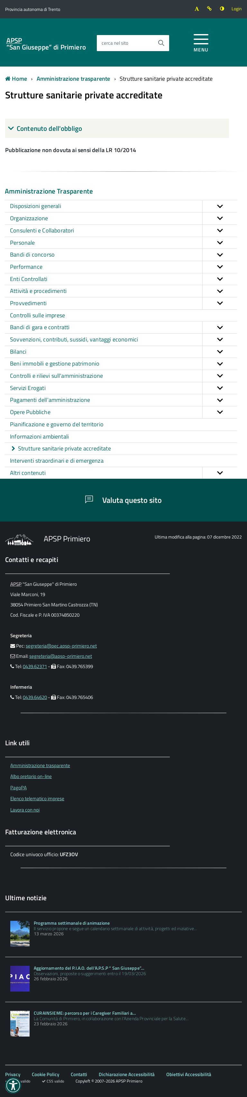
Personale (123, 243)
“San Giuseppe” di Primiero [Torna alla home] (46, 43)
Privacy (12, 1074)
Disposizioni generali (123, 206)
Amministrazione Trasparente (49, 191)
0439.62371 (35, 666)
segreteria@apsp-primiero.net (60, 656)
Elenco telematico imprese (37, 798)
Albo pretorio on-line (31, 776)
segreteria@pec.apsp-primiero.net (61, 645)
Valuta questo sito (123, 500)
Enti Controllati (123, 279)
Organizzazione (123, 218)
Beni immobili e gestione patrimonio (123, 364)
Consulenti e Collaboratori (123, 231)
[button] (219, 206)
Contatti (79, 1074)
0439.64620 (35, 697)
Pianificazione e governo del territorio (57, 424)
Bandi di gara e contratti (123, 327)
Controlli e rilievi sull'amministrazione (123, 376)
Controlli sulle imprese (37, 315)
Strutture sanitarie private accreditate (166, 78)
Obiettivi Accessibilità (188, 1074)
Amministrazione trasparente (73, 78)
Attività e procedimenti (123, 291)
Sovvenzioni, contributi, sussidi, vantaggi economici (123, 340)
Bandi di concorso (123, 255)
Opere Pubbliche (123, 412)
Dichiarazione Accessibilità (127, 1074)
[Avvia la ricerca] (161, 43)
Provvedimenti (123, 303)
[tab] (117, 128)
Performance (123, 267)
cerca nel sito (115, 43)
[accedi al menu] (201, 42)
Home (16, 78)
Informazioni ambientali (39, 436)
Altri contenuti (123, 473)
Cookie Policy (45, 1074)
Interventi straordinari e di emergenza (57, 460)
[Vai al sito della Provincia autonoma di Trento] (32, 9)
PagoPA (18, 787)
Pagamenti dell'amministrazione (123, 400)
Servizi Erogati (123, 388)
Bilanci (123, 352)
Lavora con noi (25, 809)
